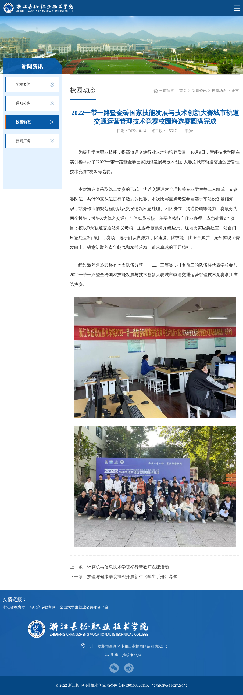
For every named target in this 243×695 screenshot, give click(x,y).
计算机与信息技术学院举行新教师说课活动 (128, 567)
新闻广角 (23, 141)
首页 (183, 91)
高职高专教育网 (42, 607)
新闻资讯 (199, 91)
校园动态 (23, 122)
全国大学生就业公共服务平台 (84, 607)
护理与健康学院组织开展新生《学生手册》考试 (132, 576)
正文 (235, 91)
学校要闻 (23, 84)
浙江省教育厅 (14, 607)
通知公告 (23, 103)
